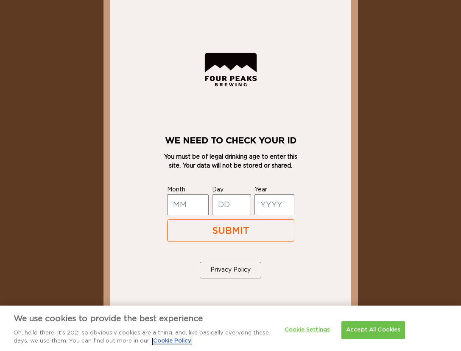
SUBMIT (230, 231)
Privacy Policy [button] (230, 270)
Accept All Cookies (373, 334)
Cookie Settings (307, 334)
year (260, 190)
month (176, 190)
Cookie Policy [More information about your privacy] (172, 345)
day (218, 190)
